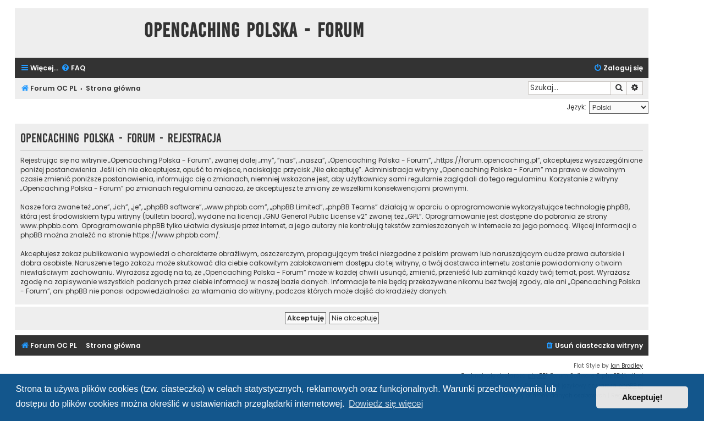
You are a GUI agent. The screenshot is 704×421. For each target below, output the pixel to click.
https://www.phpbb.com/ (176, 235)
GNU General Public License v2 (315, 216)
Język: (576, 107)
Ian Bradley (626, 366)
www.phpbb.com (49, 225)
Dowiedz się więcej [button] (386, 403)
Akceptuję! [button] (642, 397)
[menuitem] (73, 68)
